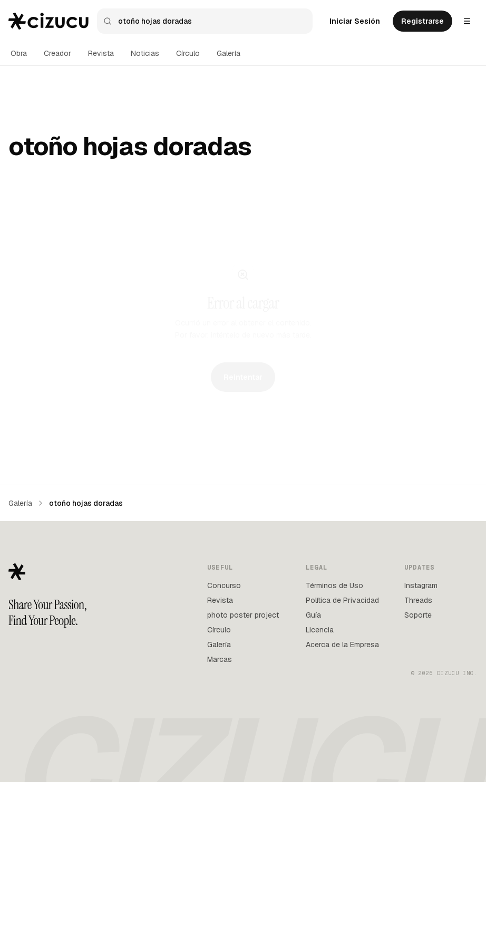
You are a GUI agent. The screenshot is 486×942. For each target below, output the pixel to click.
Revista (101, 53)
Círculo (188, 53)
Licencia (320, 789)
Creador (57, 53)
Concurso (224, 745)
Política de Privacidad (342, 760)
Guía (313, 775)
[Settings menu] (467, 21)
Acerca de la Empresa (342, 804)
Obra (19, 53)
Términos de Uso (334, 745)
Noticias (145, 53)
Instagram (421, 745)
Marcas (219, 819)
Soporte (418, 775)
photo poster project (243, 775)
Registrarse (422, 21)
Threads (418, 760)
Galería (228, 53)
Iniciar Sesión (354, 21)
